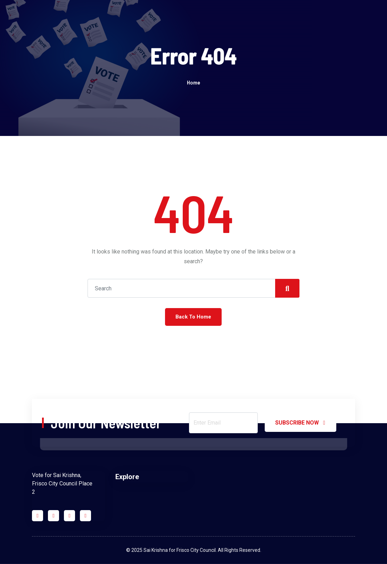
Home (193, 82)
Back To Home (193, 317)
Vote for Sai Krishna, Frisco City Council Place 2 (62, 483)
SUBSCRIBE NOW (300, 423)
